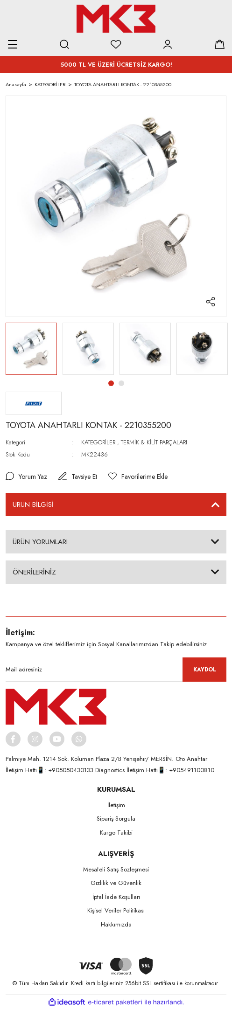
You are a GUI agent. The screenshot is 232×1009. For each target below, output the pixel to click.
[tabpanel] (31, 349)
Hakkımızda (116, 924)
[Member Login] (168, 44)
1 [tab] (111, 383)
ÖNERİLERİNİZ (34, 572)
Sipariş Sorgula (116, 818)
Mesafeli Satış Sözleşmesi (116, 869)
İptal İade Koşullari (116, 896)
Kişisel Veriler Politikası (116, 910)
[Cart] (219, 44)
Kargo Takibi (116, 832)
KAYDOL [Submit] (204, 669)
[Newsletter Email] (116, 669)
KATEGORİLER (98, 442)
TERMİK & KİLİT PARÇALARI (154, 442)
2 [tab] (121, 383)
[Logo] (116, 19)
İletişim (116, 805)
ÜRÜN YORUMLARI (40, 542)
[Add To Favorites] (138, 477)
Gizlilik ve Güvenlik (116, 882)
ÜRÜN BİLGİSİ (33, 504)
